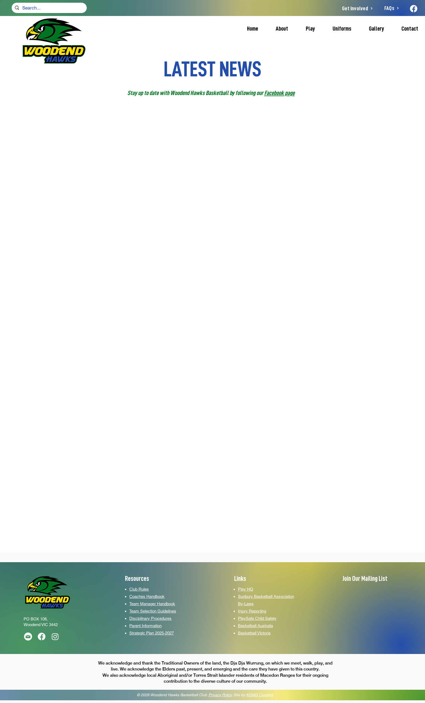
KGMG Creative (259, 695)
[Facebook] (413, 9)
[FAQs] (392, 8)
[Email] (28, 636)
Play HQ (245, 589)
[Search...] (48, 8)
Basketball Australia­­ (255, 625)
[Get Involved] (357, 8)
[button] (305, 28)
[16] (41, 636)
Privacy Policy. (220, 695)
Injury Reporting (252, 611)
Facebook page (279, 93)
